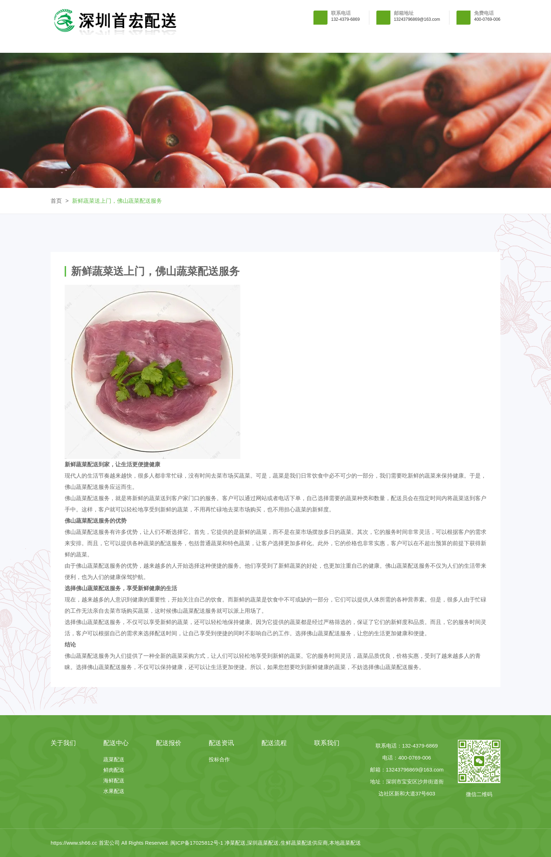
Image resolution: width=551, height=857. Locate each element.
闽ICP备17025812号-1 (197, 843)
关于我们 (147, 43)
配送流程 (404, 43)
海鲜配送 (113, 780)
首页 (56, 201)
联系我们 (468, 43)
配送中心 (211, 43)
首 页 (83, 43)
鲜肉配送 (113, 770)
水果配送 (113, 791)
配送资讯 (340, 43)
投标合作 (219, 759)
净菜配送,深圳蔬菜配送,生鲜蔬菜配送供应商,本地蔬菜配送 (293, 843)
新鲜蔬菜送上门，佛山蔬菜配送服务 (117, 201)
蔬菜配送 (113, 759)
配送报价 (275, 43)
